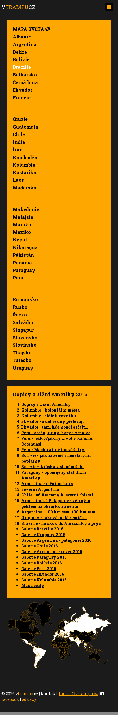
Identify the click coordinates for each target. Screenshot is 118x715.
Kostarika (24, 172)
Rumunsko (25, 299)
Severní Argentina (40, 489)
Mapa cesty (32, 585)
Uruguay (23, 368)
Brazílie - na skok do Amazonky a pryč (61, 523)
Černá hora (25, 82)
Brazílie (22, 67)
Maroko (22, 225)
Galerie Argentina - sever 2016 (51, 551)
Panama (22, 263)
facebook (10, 699)
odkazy (29, 699)
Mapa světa (31, 29)
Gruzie (20, 119)
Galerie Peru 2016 (38, 568)
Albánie (22, 37)
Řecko (20, 315)
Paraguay (24, 270)
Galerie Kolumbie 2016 (43, 580)
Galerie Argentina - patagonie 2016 (56, 540)
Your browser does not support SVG (59, 634)
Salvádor (23, 322)
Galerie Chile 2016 (39, 546)
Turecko (22, 360)
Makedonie (26, 209)
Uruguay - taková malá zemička (54, 517)
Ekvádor (22, 90)
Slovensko (25, 338)
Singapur (23, 330)
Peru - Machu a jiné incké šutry (53, 449)
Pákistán (23, 255)
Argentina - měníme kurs (47, 483)
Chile (19, 134)
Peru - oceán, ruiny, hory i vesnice (55, 432)
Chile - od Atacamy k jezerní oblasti (57, 495)
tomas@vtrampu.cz (78, 693)
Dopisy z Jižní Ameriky (46, 404)
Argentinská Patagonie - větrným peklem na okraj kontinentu (55, 503)
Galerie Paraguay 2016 (43, 557)
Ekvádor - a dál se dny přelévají (52, 421)
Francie (22, 97)
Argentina (25, 44)
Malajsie (23, 217)
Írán (18, 150)
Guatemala (25, 127)
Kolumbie (24, 165)
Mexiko (22, 232)
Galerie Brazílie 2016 (42, 529)
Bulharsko (25, 75)
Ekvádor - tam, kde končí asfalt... (54, 427)
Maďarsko (24, 187)
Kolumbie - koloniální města (50, 410)
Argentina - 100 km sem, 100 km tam (58, 512)
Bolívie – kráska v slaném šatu (52, 466)
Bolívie (21, 59)
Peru (18, 278)
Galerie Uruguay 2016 (43, 534)
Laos (18, 180)
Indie (19, 142)
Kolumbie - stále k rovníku (48, 415)
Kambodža (25, 157)
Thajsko (22, 353)
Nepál (20, 240)
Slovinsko (25, 345)
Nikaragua (25, 247)
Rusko (20, 307)
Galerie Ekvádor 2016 (42, 574)
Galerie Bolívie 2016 (41, 563)
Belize (20, 52)
